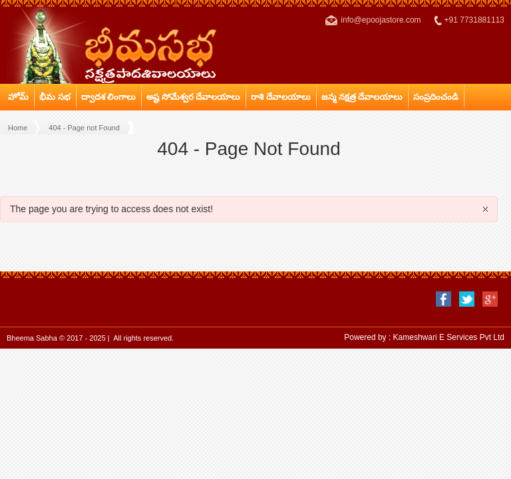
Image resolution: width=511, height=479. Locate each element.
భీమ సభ (55, 97)
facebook (443, 299)
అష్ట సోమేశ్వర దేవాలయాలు (193, 97)
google (490, 299)
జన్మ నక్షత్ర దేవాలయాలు (362, 97)
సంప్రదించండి (435, 97)
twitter (466, 299)
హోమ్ (18, 97)
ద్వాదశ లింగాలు (108, 97)
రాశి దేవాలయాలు (281, 97)
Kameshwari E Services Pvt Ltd (448, 337)
